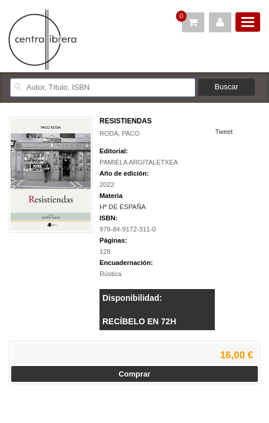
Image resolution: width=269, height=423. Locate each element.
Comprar (134, 374)
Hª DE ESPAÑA (122, 206)
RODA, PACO (119, 133)
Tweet (224, 131)
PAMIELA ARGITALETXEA (138, 162)
